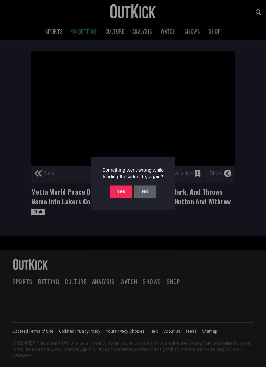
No (145, 191)
